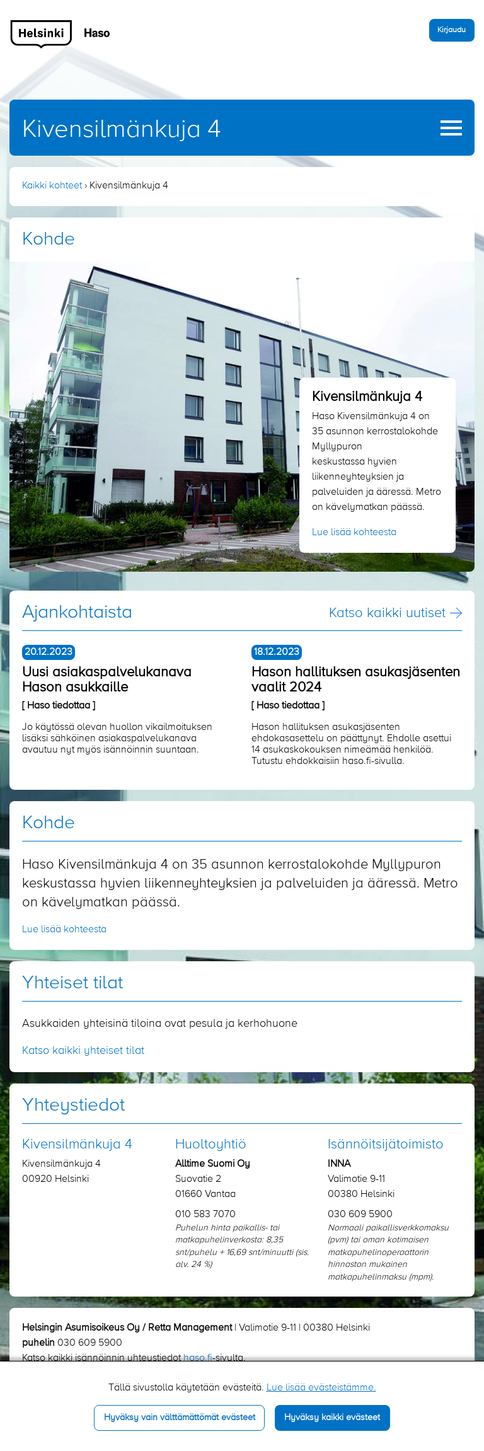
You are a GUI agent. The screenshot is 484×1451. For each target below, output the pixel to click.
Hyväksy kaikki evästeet (332, 1417)
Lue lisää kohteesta (354, 533)
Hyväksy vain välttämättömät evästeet (179, 1417)
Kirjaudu (451, 30)
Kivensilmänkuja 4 (121, 129)
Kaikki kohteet (52, 186)
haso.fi (197, 1358)
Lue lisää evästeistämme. (321, 1388)
